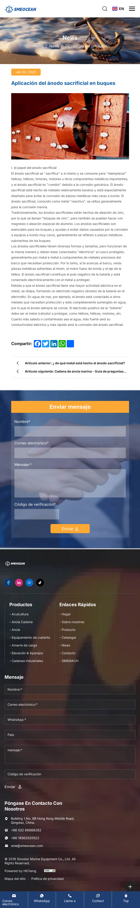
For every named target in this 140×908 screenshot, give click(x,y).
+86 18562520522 (25, 838)
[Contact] (98, 898)
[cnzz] (49, 873)
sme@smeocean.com (27, 846)
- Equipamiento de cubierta (29, 637)
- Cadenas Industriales (26, 661)
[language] (118, 8)
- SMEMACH (68, 661)
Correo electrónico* (31, 443)
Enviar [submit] (70, 528)
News (54, 46)
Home (38, 46)
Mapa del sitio (15, 879)
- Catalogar (67, 637)
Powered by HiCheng (20, 871)
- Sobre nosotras (71, 622)
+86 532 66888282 (26, 830)
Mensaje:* (23, 464)
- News (64, 645)
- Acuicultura (19, 614)
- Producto (67, 630)
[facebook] (8, 582)
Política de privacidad (47, 879)
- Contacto (67, 653)
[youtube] (29, 582)
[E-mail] (14, 899)
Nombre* (22, 421)
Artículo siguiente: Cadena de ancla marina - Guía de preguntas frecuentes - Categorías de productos (74, 372)
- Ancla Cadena (21, 622)
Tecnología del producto (86, 46)
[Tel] (70, 898)
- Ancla (14, 630)
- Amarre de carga (23, 645)
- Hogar (65, 614)
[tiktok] (40, 582)
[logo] (21, 8)
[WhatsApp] (42, 898)
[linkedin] (19, 582)
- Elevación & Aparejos (26, 653)
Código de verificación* (35, 504)
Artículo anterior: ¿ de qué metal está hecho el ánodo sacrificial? (75, 363)
